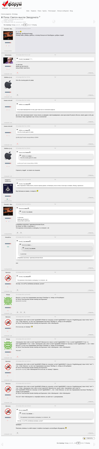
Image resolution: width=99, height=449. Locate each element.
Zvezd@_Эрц (8, 28)
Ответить (90, 73)
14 (22, 25)
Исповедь (15, 14)
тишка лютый (8, 100)
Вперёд (34, 25)
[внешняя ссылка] (21, 301)
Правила (33, 11)
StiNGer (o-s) (8, 77)
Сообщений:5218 (8, 269)
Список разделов (6, 14)
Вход (71, 11)
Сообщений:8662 (8, 50)
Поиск (39, 11)
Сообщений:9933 (8, 200)
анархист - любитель (8, 180)
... (32, 156)
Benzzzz (8, 272)
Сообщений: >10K (8, 73)
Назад (13, 25)
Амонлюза (8, 55)
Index (27, 11)
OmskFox (8, 237)
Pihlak (8, 294)
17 (31, 25)
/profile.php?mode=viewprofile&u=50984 (27, 137)
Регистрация (52, 11)
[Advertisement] (51, 43)
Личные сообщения (63, 11)
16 (28, 25)
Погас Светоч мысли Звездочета (20, 17)
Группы (44, 11)
